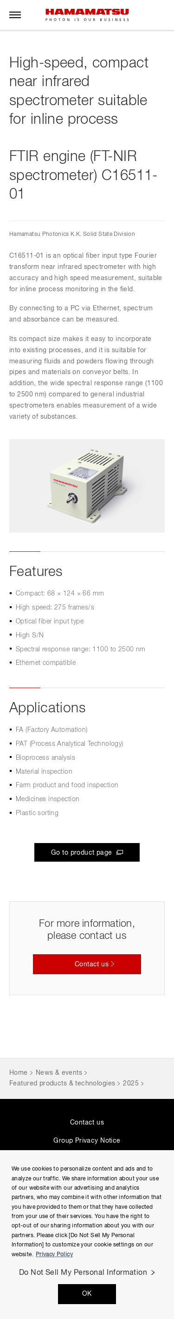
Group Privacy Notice (86, 1141)
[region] (87, 1234)
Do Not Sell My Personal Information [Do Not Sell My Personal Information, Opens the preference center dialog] (83, 1273)
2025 (131, 1083)
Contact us (87, 1122)
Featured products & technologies (62, 1083)
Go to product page (82, 853)
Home (18, 1073)
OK (87, 1294)
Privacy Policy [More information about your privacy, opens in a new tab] (54, 1255)
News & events (59, 1073)
